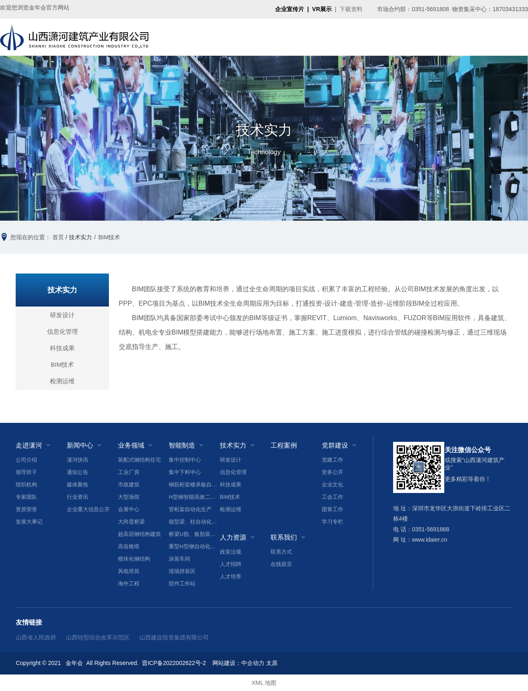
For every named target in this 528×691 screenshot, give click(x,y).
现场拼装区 (182, 571)
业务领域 (280, 36)
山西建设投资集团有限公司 (174, 637)
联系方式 (281, 552)
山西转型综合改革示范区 (98, 637)
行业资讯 (77, 497)
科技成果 (62, 347)
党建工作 (332, 460)
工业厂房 (128, 472)
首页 (181, 36)
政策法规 (230, 552)
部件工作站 (182, 583)
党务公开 (332, 472)
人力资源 (445, 36)
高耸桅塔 (128, 546)
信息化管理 (62, 331)
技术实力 (346, 36)
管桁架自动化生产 (190, 509)
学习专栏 (332, 522)
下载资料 (351, 9)
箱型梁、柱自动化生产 (194, 522)
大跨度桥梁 (131, 522)
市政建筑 (128, 484)
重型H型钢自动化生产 (194, 546)
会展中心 (128, 509)
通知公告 (77, 472)
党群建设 (412, 36)
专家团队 (26, 497)
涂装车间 (179, 559)
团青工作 (332, 509)
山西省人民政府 (36, 637)
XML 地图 (264, 682)
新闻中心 (247, 36)
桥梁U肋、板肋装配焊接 (194, 534)
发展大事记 (29, 522)
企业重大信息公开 (88, 509)
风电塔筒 (128, 571)
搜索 (511, 36)
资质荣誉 (26, 509)
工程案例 (379, 36)
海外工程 (128, 583)
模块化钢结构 (134, 559)
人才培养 (230, 576)
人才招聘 (230, 564)
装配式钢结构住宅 (139, 460)
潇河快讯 (77, 460)
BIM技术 (62, 364)
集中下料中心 (185, 472)
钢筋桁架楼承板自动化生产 (194, 484)
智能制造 (313, 36)
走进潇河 (214, 36)
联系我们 (478, 36)
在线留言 (281, 564)
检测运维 (62, 380)
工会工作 (332, 497)
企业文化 (332, 484)
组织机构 (26, 484)
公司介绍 (26, 460)
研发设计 (62, 314)
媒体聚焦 (77, 484)
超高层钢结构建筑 (139, 534)
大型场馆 (128, 497)
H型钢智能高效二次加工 (194, 497)
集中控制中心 (185, 460)
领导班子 (26, 472)
